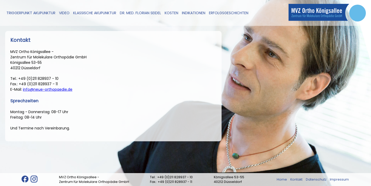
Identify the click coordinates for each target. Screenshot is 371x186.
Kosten (171, 13)
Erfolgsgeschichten (228, 13)
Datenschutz (316, 179)
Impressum (339, 179)
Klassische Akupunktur (94, 13)
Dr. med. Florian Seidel (140, 13)
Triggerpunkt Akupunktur (30, 13)
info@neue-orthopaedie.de (47, 89)
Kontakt (296, 179)
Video (64, 13)
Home (282, 179)
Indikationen (193, 13)
